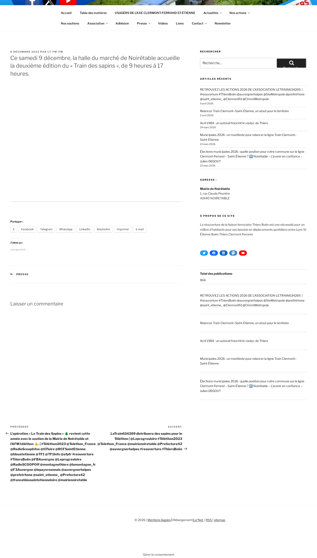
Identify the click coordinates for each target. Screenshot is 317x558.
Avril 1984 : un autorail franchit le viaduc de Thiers (234, 123)
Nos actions (239, 13)
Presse (144, 23)
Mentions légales (159, 520)
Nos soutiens (70, 23)
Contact (200, 23)
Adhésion (122, 23)
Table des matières (93, 13)
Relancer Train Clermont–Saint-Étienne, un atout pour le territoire (244, 111)
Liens (180, 23)
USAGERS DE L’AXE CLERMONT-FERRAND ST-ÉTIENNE (155, 13)
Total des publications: (216, 273)
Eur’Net (197, 520)
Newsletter (223, 23)
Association (97, 23)
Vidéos (163, 23)
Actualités (212, 13)
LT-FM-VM (55, 51)
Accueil (66, 13)
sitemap (219, 520)
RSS (209, 520)
